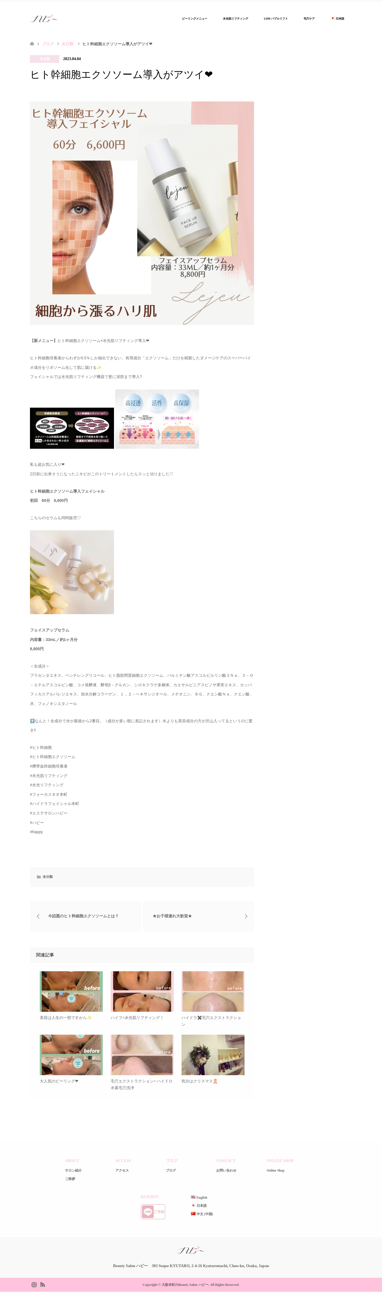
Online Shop (276, 1171)
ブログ (48, 44)
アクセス (122, 1171)
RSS (42, 1284)
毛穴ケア (309, 18)
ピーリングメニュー (194, 18)
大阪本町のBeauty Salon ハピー (185, 1285)
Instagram (34, 1284)
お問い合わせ (226, 1171)
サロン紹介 (73, 1171)
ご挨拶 (70, 1179)
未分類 (45, 59)
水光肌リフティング (235, 18)
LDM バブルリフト (276, 18)
